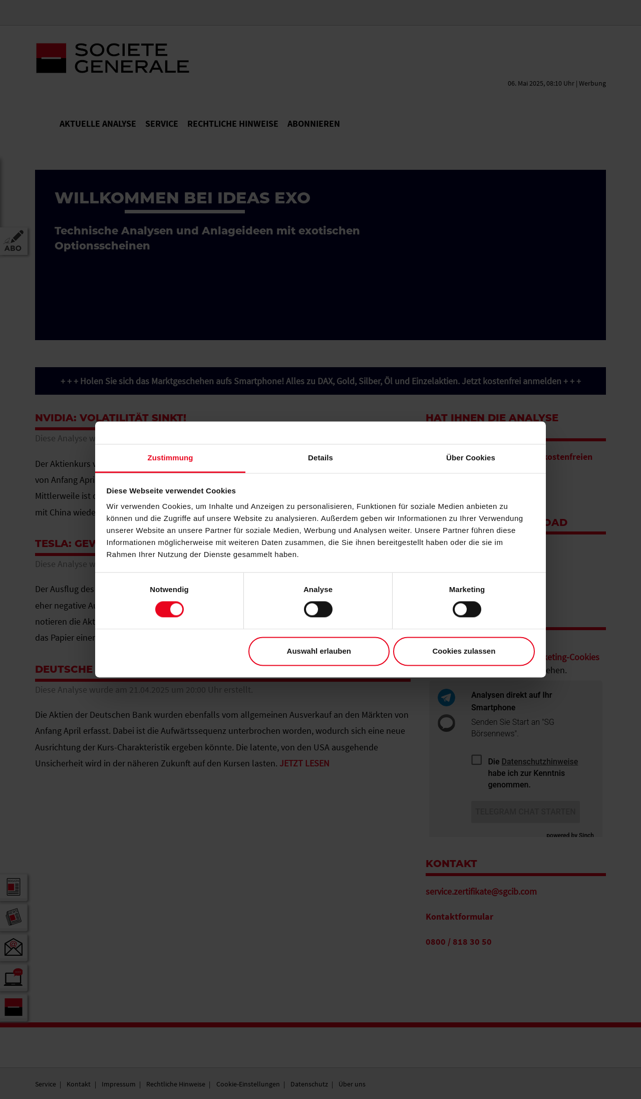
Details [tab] (320, 457)
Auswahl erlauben (319, 651)
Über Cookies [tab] (470, 457)
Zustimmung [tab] (170, 457)
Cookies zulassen (463, 651)
